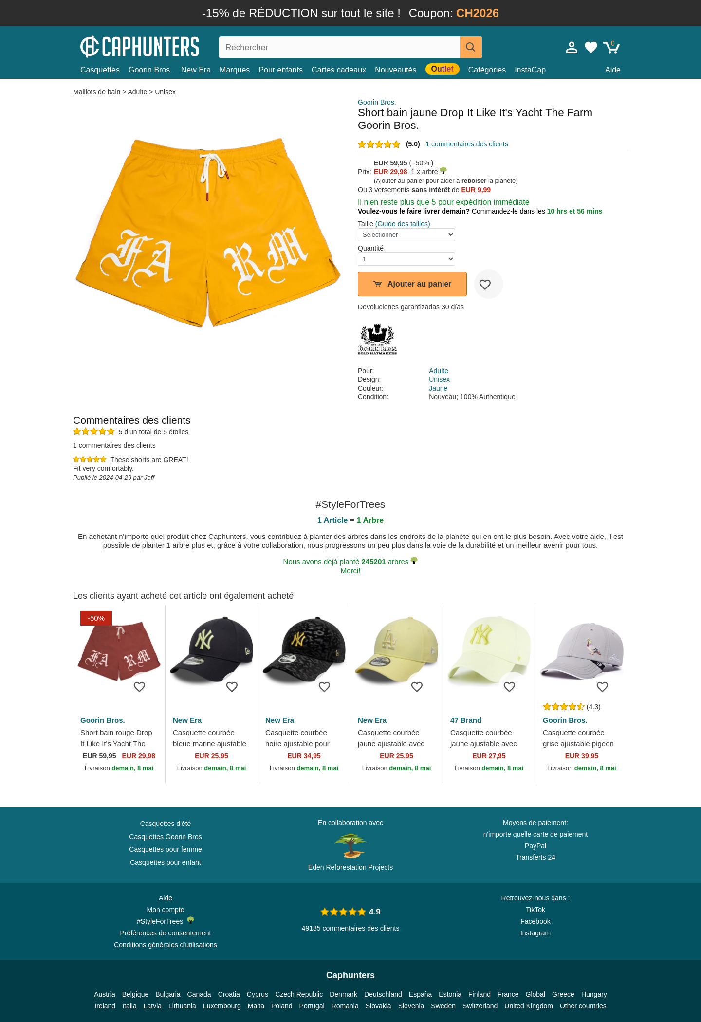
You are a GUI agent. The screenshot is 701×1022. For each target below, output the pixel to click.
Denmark (343, 994)
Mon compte (165, 910)
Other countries (583, 1006)
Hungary (594, 994)
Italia (129, 1006)
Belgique (135, 994)
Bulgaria (167, 994)
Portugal (312, 1006)
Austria (104, 994)
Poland (282, 1006)
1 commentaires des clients (466, 144)
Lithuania (182, 1006)
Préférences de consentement (165, 933)
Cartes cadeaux (339, 70)
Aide (613, 70)
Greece (563, 994)
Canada (199, 994)
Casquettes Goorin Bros (165, 837)
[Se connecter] (572, 47)
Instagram (535, 933)
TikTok (535, 910)
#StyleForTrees (165, 920)
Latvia (153, 1006)
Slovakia (378, 1006)
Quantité (371, 248)
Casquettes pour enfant (165, 862)
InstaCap (530, 70)
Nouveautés (395, 70)
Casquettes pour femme (165, 849)
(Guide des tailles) (402, 224)
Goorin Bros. (150, 70)
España (420, 994)
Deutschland (383, 994)
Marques (235, 70)
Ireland (104, 1006)
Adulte (137, 92)
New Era (196, 70)
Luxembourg (222, 1006)
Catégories (487, 70)
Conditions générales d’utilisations (165, 945)
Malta (256, 1006)
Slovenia (411, 1006)
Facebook (535, 921)
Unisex (165, 92)
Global (535, 994)
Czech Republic (299, 994)
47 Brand (465, 720)
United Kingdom (528, 1006)
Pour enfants (280, 70)
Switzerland (480, 1006)
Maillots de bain (97, 92)
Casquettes (100, 70)
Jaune (438, 388)
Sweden (443, 1006)
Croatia (229, 994)
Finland (479, 994)
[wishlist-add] (488, 284)
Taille (365, 224)
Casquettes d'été (165, 823)
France (508, 994)
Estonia (450, 994)
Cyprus (257, 994)
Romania (345, 1006)
